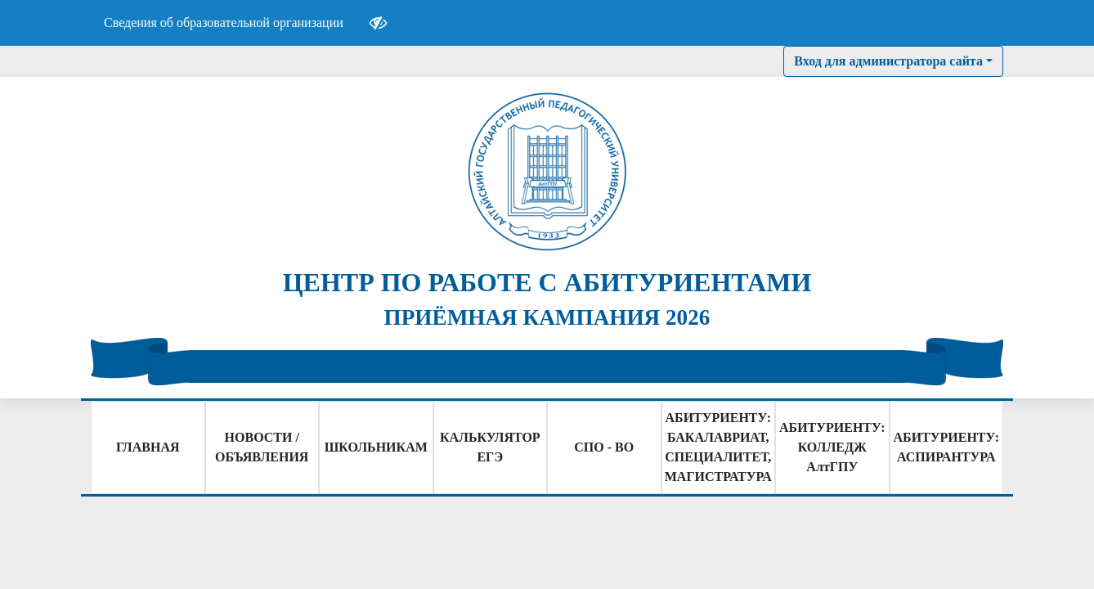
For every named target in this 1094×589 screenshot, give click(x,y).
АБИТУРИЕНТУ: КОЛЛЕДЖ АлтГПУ (832, 447)
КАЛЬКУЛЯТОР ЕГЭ (490, 447)
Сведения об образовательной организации (223, 22)
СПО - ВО (604, 447)
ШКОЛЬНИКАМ (376, 447)
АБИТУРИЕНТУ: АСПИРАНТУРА (946, 447)
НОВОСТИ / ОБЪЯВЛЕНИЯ (261, 447)
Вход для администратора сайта (888, 61)
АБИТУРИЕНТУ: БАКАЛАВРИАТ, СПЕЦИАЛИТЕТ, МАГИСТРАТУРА (718, 447)
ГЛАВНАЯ (147, 447)
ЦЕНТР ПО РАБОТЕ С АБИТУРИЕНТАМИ (547, 282)
